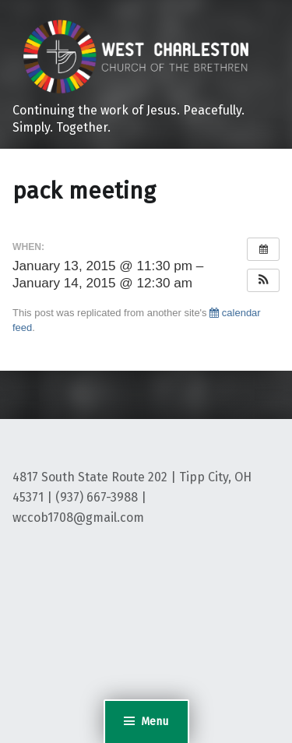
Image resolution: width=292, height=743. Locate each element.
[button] (263, 280)
